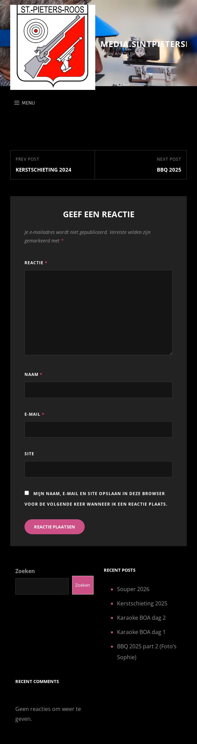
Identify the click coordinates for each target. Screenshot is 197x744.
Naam (33, 374)
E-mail (34, 414)
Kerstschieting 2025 (142, 603)
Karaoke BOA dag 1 (141, 632)
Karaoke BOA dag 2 (141, 617)
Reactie (36, 263)
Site (29, 454)
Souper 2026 (133, 589)
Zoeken (25, 571)
